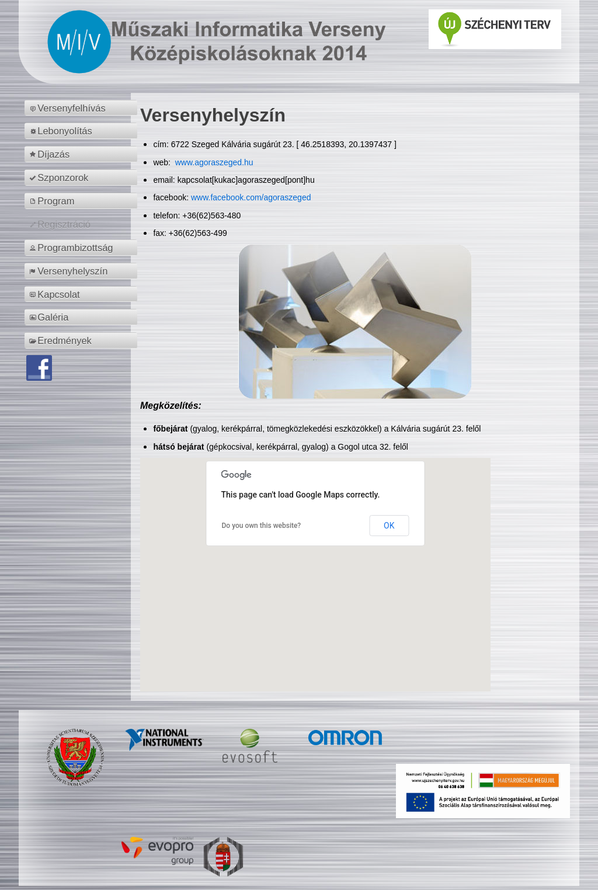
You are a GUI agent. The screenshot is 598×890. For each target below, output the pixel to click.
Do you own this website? (261, 526)
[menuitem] (83, 108)
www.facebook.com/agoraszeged (251, 197)
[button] (315, 564)
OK (389, 525)
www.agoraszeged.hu (213, 162)
